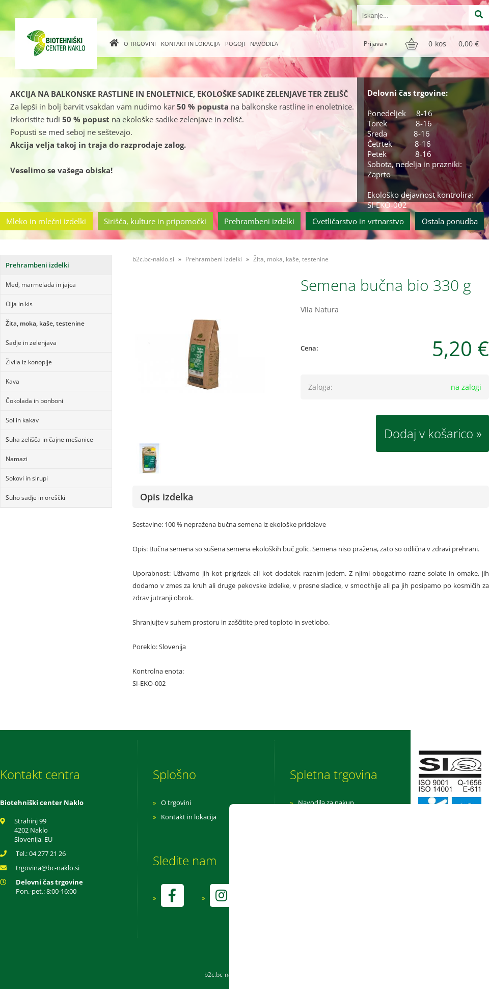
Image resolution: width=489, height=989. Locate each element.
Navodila (264, 43)
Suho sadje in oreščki (35, 497)
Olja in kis (19, 304)
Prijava (376, 43)
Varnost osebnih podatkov (338, 831)
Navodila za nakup (326, 802)
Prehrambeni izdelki (259, 221)
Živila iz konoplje (29, 362)
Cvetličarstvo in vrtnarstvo (358, 221)
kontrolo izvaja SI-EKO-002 (337, 902)
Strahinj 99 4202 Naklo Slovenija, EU (33, 830)
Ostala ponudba (450, 221)
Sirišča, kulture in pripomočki (155, 221)
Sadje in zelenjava (31, 342)
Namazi (17, 459)
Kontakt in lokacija (190, 43)
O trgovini (140, 43)
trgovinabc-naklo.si (47, 867)
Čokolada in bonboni (34, 400)
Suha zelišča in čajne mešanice (49, 439)
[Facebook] (172, 895)
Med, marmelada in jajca (41, 284)
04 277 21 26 (47, 853)
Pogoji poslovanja (324, 816)
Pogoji (235, 43)
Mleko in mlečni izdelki (46, 221)
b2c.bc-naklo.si (153, 259)
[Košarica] (443, 44)
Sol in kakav (22, 420)
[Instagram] (221, 895)
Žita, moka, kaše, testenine (45, 323)
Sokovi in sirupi (27, 478)
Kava (12, 381)
